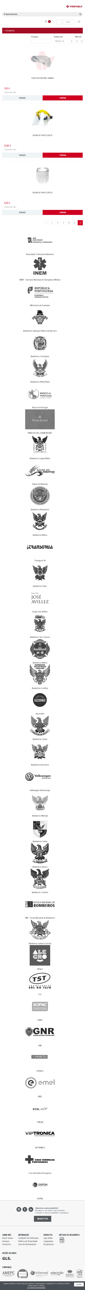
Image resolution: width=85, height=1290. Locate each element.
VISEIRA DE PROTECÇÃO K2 (42, 192)
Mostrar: (78, 37)
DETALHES (22, 98)
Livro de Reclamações (27, 1244)
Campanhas (48, 1241)
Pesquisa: (34, 37)
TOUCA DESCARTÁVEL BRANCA (42, 78)
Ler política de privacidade (36, 1288)
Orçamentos (49, 1244)
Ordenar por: (58, 37)
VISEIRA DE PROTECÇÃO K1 (42, 135)
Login (66, 22)
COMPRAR (62, 98)
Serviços (5, 1241)
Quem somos (7, 1238)
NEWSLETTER (42, 1219)
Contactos (6, 1244)
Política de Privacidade (27, 1241)
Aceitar (79, 1284)
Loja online (48, 1238)
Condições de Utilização (28, 1238)
